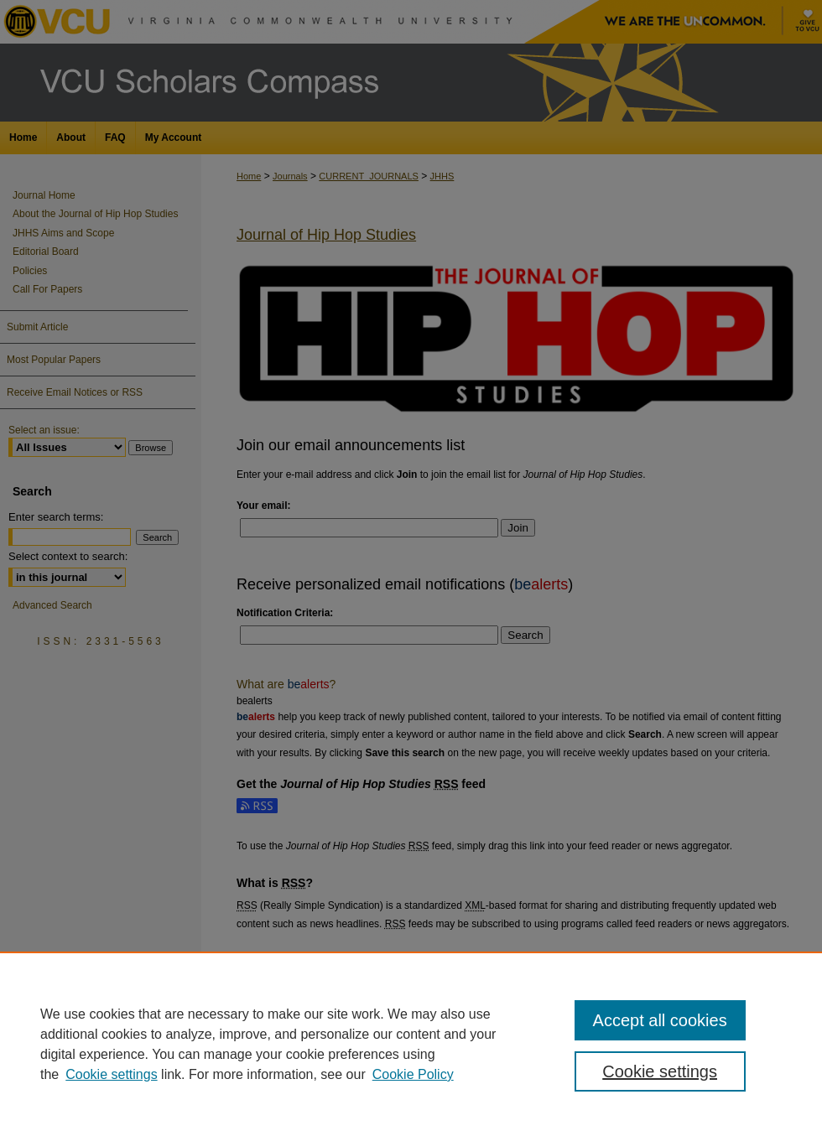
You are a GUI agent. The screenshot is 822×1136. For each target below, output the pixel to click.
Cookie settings (111, 1074)
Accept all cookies (660, 1020)
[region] (411, 1044)
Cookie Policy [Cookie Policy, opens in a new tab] (413, 1074)
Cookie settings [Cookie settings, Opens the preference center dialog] (659, 1071)
